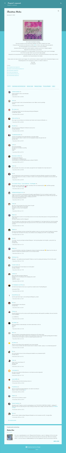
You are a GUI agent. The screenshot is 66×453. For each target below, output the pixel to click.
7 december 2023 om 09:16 (18, 152)
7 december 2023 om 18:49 (18, 281)
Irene (13, 100)
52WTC (9, 86)
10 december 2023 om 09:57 (18, 399)
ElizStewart (14, 257)
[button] (58, 11)
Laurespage (14, 370)
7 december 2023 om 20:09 (18, 318)
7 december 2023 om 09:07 (18, 141)
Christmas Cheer (10, 430)
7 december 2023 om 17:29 (18, 253)
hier (35, 45)
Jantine (13, 273)
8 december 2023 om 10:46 (18, 366)
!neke (13, 360)
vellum (53, 86)
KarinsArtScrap (15, 294)
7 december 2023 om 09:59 (18, 179)
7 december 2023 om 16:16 (18, 244)
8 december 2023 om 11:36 (18, 375)
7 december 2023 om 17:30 (18, 261)
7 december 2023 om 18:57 (18, 298)
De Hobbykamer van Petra (17, 284)
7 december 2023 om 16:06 (18, 234)
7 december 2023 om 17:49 (18, 270)
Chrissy (13, 311)
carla (13, 144)
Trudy (13, 203)
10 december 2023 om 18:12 (18, 409)
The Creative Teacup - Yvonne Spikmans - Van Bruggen (24, 183)
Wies (13, 332)
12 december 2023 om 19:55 (18, 417)
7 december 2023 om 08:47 (18, 114)
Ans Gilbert (14, 322)
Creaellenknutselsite (16, 134)
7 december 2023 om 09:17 (18, 162)
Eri (12, 173)
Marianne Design (38, 86)
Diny (13, 238)
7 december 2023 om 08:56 (18, 122)
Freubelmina (14, 386)
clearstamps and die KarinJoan (18, 86)
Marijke (13, 229)
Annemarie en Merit (16, 155)
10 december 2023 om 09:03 (18, 391)
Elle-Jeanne (14, 109)
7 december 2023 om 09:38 (18, 169)
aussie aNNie (15, 379)
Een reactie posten (12, 420)
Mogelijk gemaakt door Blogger (33, 447)
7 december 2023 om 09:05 (18, 131)
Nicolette (14, 125)
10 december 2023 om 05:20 (18, 383)
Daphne (13, 395)
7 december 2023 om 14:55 (18, 225)
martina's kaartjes (16, 91)
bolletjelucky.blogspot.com (17, 192)
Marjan (13, 214)
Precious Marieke (47, 86)
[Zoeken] (61, 4)
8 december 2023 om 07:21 (18, 356)
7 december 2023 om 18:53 (18, 291)
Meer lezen (56, 441)
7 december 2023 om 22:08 (18, 347)
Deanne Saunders (15, 403)
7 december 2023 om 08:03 (18, 96)
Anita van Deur (15, 118)
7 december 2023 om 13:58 (18, 199)
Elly (12, 351)
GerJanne (14, 342)
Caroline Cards (15, 264)
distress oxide (30, 86)
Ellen (13, 413)
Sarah (13, 165)
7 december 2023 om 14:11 (18, 211)
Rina (13, 302)
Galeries (37, 449)
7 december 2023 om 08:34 (18, 105)
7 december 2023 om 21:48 (18, 328)
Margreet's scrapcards (14, 3)
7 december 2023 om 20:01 (18, 307)
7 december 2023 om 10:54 (18, 188)
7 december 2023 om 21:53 (18, 338)
